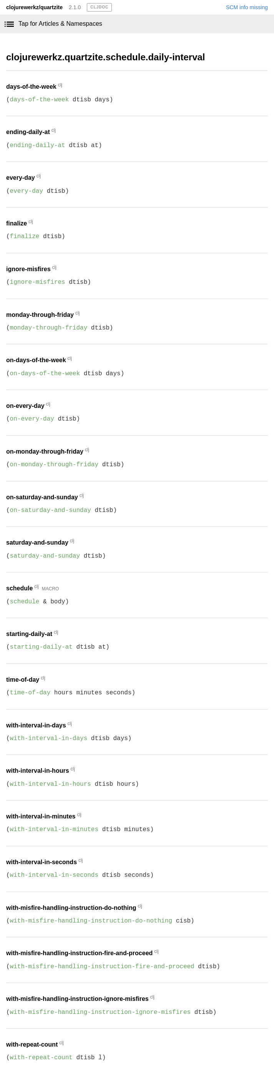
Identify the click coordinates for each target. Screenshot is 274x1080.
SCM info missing (247, 7)
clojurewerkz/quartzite (34, 7)
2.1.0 (75, 7)
